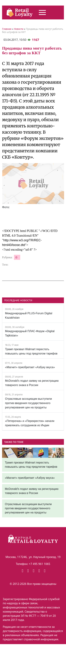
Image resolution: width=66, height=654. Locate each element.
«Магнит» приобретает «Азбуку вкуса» (30, 367)
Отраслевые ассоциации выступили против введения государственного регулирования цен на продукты (28, 403)
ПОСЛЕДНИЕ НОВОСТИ (18, 300)
